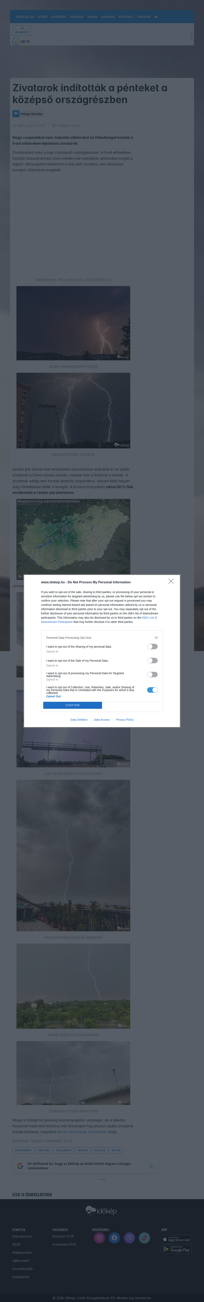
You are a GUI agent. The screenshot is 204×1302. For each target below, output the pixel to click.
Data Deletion (79, 719)
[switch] (152, 646)
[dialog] (102, 651)
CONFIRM (72, 705)
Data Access (102, 719)
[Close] (172, 582)
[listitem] (102, 637)
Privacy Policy (125, 719)
